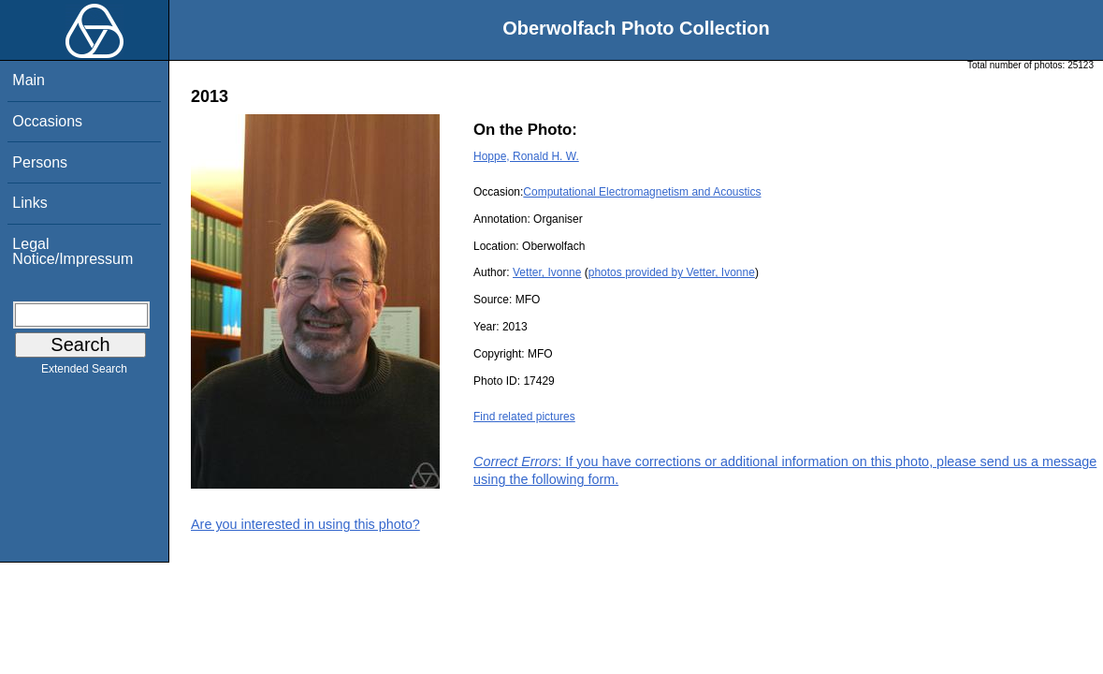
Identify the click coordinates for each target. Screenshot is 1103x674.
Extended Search (84, 372)
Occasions (47, 121)
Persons (39, 162)
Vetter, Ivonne (547, 272)
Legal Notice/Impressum (72, 251)
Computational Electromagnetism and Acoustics (642, 191)
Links (29, 203)
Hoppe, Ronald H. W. (526, 156)
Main (28, 80)
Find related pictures (524, 416)
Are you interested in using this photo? (305, 524)
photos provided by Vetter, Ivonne (671, 272)
